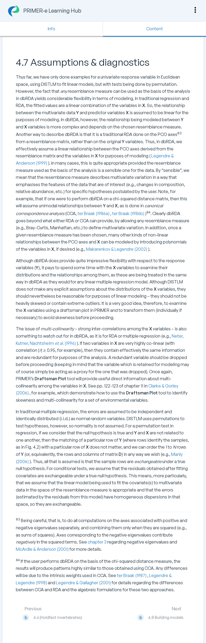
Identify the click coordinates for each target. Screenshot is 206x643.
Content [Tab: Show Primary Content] (154, 28)
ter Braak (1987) (132, 575)
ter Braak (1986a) (94, 213)
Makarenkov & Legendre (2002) (117, 249)
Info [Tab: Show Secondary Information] (51, 28)
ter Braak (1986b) (128, 213)
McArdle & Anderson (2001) (42, 549)
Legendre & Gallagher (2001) (84, 582)
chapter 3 (97, 542)
